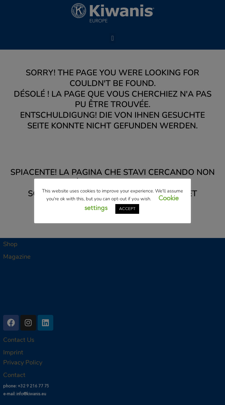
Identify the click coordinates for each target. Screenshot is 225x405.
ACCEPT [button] (127, 209)
